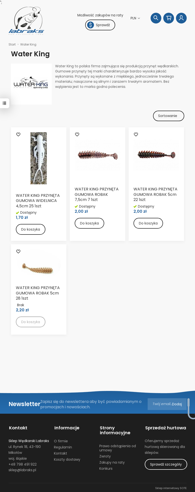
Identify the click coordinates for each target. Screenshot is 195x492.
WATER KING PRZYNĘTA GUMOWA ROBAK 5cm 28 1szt (38, 293)
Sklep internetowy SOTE (171, 487)
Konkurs (106, 467)
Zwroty (105, 455)
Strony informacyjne (114, 430)
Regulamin (63, 446)
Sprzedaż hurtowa (165, 427)
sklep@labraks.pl (22, 469)
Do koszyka (30, 229)
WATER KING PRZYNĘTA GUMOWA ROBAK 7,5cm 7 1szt (97, 195)
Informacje (66, 427)
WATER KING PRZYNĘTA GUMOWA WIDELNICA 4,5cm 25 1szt (38, 201)
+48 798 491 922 (23, 463)
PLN (134, 18)
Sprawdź (98, 25)
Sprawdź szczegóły (166, 463)
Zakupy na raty (112, 461)
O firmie (61, 440)
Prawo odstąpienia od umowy (117, 447)
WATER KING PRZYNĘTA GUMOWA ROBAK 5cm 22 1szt (155, 195)
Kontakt (18, 427)
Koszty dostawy (67, 458)
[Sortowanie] (168, 116)
